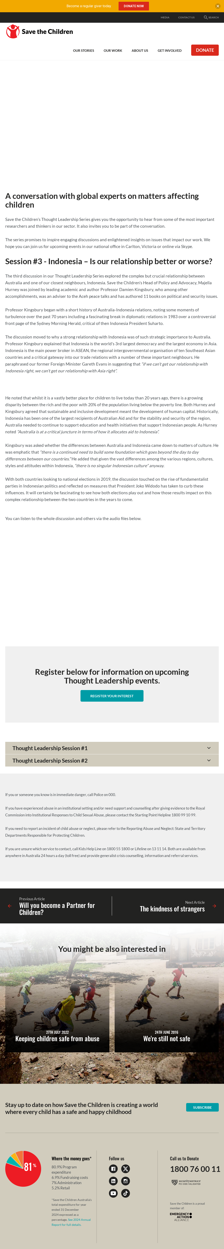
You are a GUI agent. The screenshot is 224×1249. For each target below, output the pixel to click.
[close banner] (217, 6)
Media (165, 17)
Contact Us (186, 17)
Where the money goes (71, 1158)
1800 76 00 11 (195, 1169)
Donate (205, 50)
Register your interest (112, 696)
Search (211, 17)
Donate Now (134, 6)
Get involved (170, 50)
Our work (113, 50)
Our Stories (83, 50)
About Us (140, 50)
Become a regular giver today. (89, 6)
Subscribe (202, 1107)
